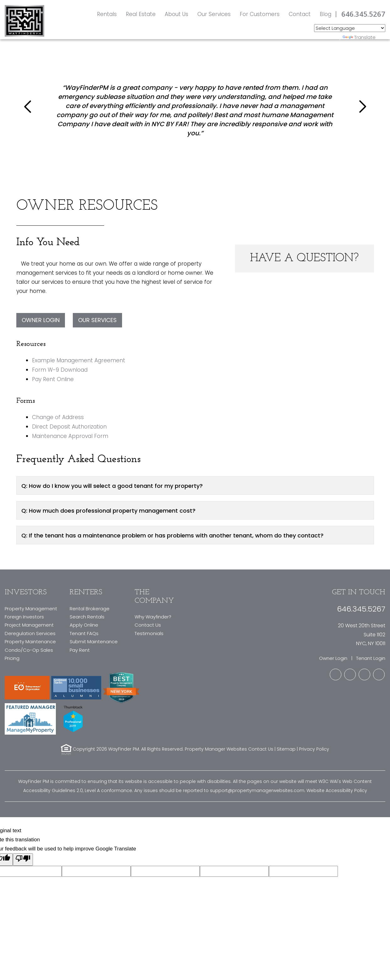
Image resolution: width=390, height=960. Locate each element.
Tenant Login (370, 658)
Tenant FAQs (84, 633)
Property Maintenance (30, 641)
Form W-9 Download (60, 370)
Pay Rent (80, 650)
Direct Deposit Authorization (69, 426)
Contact (300, 14)
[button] (29, 106)
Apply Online (84, 625)
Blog (325, 14)
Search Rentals (87, 616)
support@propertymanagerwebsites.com (257, 790)
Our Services (214, 14)
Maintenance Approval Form (70, 436)
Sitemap (286, 749)
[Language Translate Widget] (349, 28)
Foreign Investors (24, 616)
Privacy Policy (314, 749)
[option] (195, 106)
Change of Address (58, 417)
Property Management (31, 608)
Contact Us (148, 625)
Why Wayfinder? (153, 616)
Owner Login (41, 320)
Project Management (29, 625)
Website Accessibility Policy (337, 790)
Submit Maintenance (94, 641)
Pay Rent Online (53, 379)
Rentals (107, 14)
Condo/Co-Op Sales (29, 650)
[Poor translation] (23, 859)
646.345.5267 (363, 14)
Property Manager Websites (216, 749)
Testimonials (149, 633)
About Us (176, 14)
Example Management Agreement (78, 360)
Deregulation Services (30, 633)
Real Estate (141, 14)
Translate (359, 37)
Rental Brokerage (90, 608)
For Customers (260, 14)
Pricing (12, 658)
